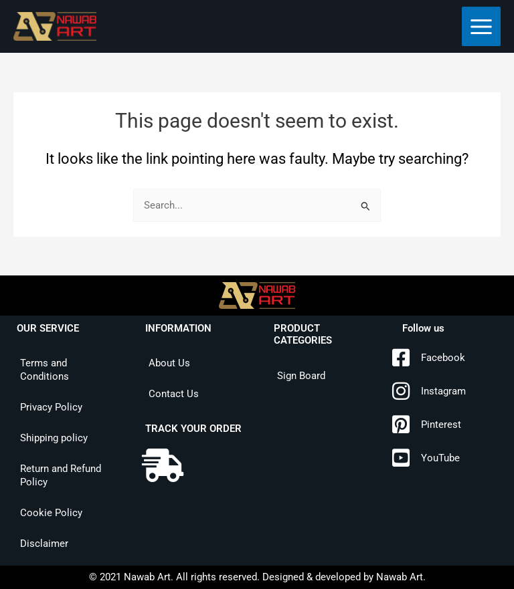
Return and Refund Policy (60, 475)
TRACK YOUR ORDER (193, 429)
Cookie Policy (51, 513)
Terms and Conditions (44, 369)
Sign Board (301, 376)
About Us (169, 363)
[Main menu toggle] (481, 26)
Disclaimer (44, 544)
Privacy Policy (51, 407)
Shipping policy (54, 438)
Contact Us (174, 394)
